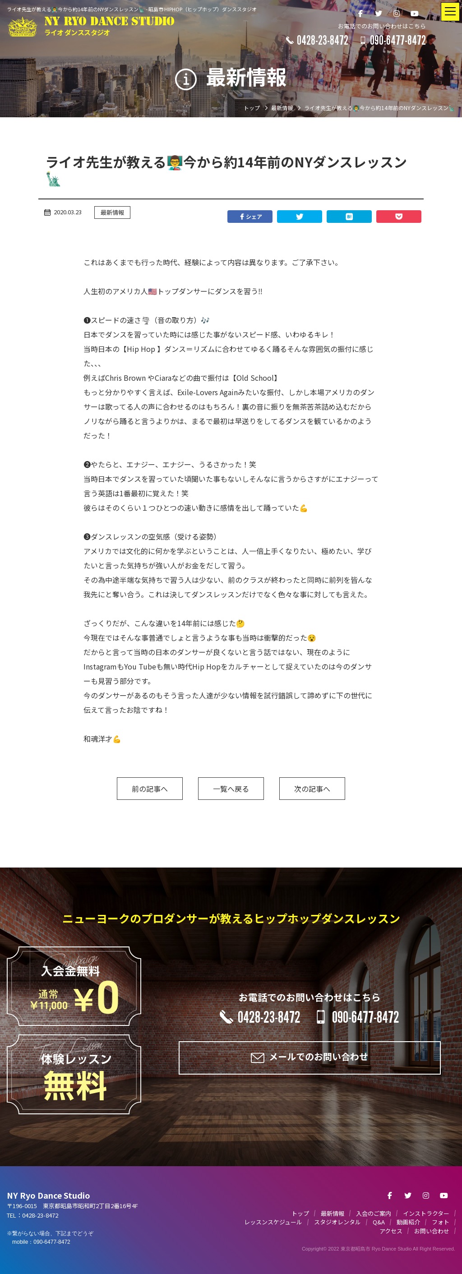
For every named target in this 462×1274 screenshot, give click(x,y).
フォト (440, 1222)
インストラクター (426, 1213)
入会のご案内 (373, 1213)
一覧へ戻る (231, 788)
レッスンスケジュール (273, 1222)
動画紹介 (408, 1222)
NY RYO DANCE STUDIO (109, 26)
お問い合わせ (431, 1231)
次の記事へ (312, 788)
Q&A (379, 1222)
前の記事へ (150, 788)
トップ (300, 1213)
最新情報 (112, 212)
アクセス (390, 1231)
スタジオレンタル (337, 1222)
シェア (250, 216)
